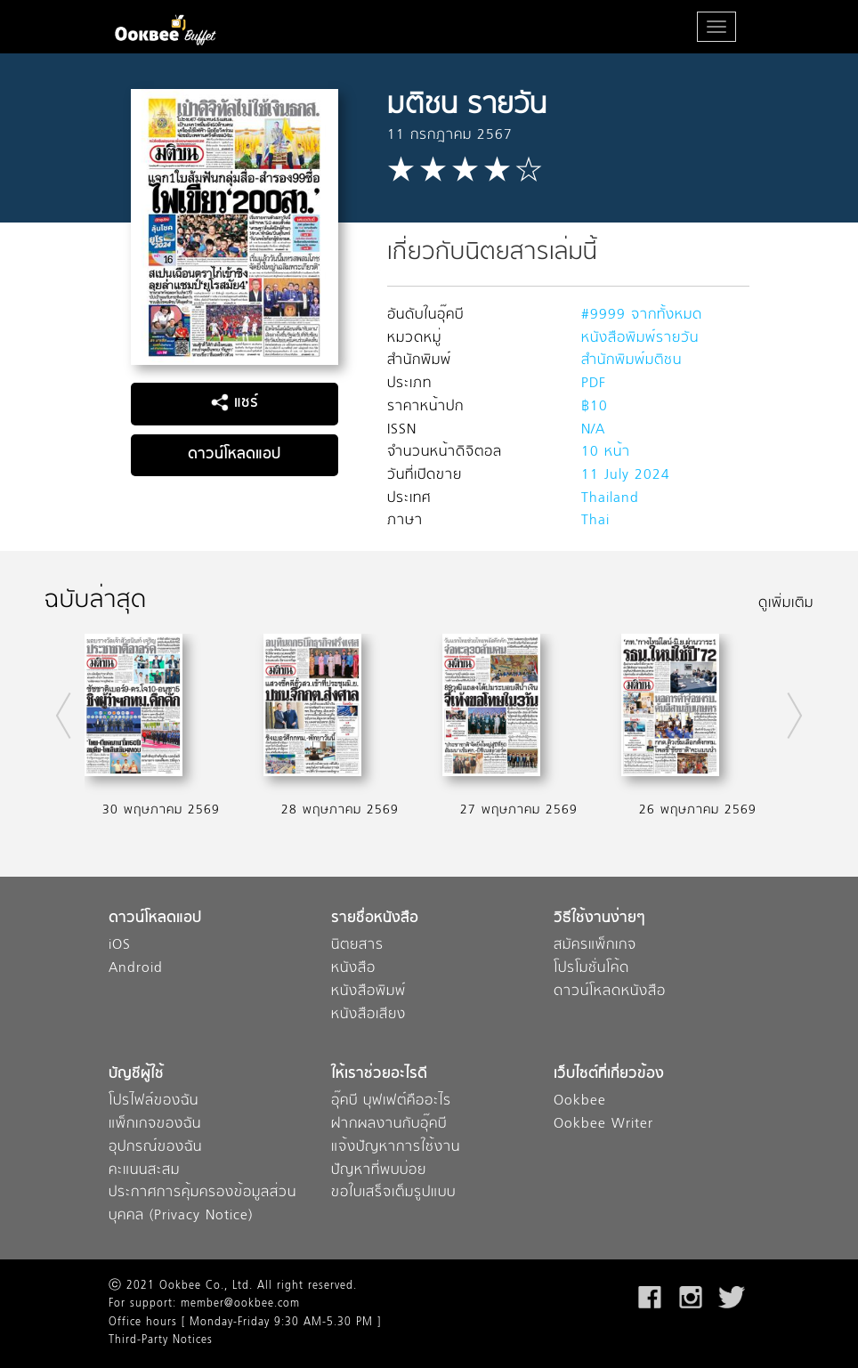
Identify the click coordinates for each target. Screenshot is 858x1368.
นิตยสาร (357, 946)
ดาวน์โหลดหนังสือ (610, 992)
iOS (120, 946)
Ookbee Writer (603, 1124)
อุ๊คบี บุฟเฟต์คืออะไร (391, 1101)
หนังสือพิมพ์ (368, 992)
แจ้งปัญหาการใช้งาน (395, 1148)
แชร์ (234, 403)
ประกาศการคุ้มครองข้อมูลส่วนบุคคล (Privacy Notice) (202, 1204)
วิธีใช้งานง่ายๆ (599, 919)
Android (136, 969)
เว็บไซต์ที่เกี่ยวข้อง (609, 1075)
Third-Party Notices (161, 1340)
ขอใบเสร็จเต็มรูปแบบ (393, 1193)
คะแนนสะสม (144, 1171)
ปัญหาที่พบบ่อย (378, 1171)
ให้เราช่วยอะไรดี (379, 1075)
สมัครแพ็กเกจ (595, 946)
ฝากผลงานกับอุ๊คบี (389, 1124)
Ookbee (580, 1101)
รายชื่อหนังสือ (374, 919)
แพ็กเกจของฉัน (155, 1124)
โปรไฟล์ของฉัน (153, 1101)
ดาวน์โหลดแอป (234, 454)
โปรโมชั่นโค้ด (591, 969)
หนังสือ (353, 969)
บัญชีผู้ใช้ (136, 1075)
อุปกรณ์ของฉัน (155, 1148)
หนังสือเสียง (368, 1015)
